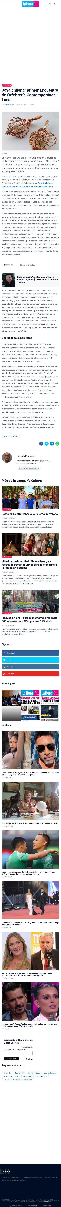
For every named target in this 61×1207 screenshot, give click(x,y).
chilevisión (28, 1080)
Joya (5, 436)
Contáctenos (46, 1206)
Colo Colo (7, 1073)
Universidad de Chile (11, 1076)
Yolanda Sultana (50, 1073)
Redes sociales (34, 1073)
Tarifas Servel (32, 1206)
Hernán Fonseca (9, 104)
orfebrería (14, 436)
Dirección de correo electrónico (15, 1050)
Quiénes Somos (16, 1206)
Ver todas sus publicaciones (28, 468)
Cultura (36, 481)
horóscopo (27, 1076)
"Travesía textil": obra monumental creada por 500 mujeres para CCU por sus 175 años (30, 619)
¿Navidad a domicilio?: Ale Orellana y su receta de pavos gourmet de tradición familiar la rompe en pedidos (30, 565)
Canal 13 (16, 1080)
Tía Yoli (6, 1080)
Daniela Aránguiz (41, 1076)
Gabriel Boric (19, 1073)
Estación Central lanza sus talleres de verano (30, 514)
